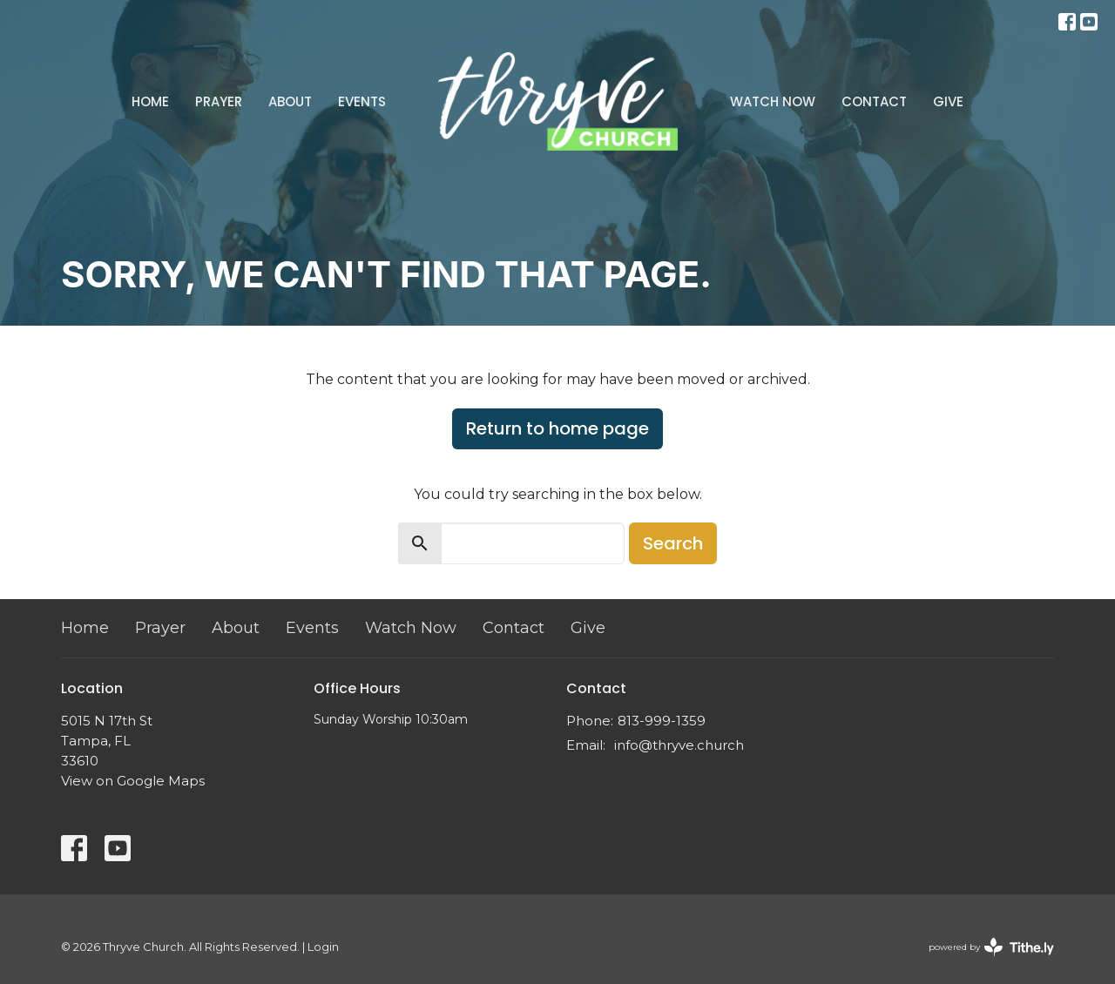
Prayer (218, 101)
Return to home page (557, 428)
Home (150, 101)
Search (673, 543)
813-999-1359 (662, 720)
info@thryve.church (679, 745)
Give (948, 101)
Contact (874, 101)
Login (323, 947)
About (290, 101)
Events (362, 101)
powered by (991, 947)
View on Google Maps (133, 780)
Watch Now (772, 101)
